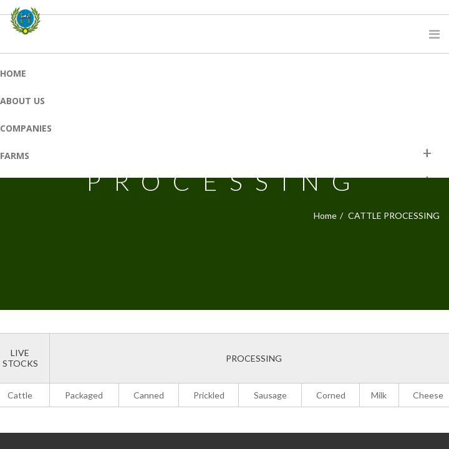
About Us (22, 101)
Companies (26, 128)
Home (13, 73)
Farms (14, 156)
